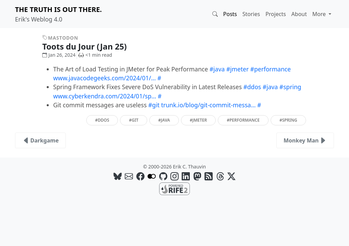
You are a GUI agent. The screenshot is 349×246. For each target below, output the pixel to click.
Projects (275, 14)
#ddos (252, 87)
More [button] (319, 14)
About (299, 14)
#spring (290, 87)
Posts (230, 14)
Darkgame (40, 140)
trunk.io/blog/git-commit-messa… (208, 105)
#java (217, 69)
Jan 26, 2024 (58, 55)
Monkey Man (305, 140)
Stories (251, 14)
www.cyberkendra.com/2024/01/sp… (104, 96)
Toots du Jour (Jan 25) (89, 46)
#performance (270, 69)
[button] (215, 14)
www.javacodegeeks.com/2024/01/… (104, 78)
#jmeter (237, 69)
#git (154, 105)
